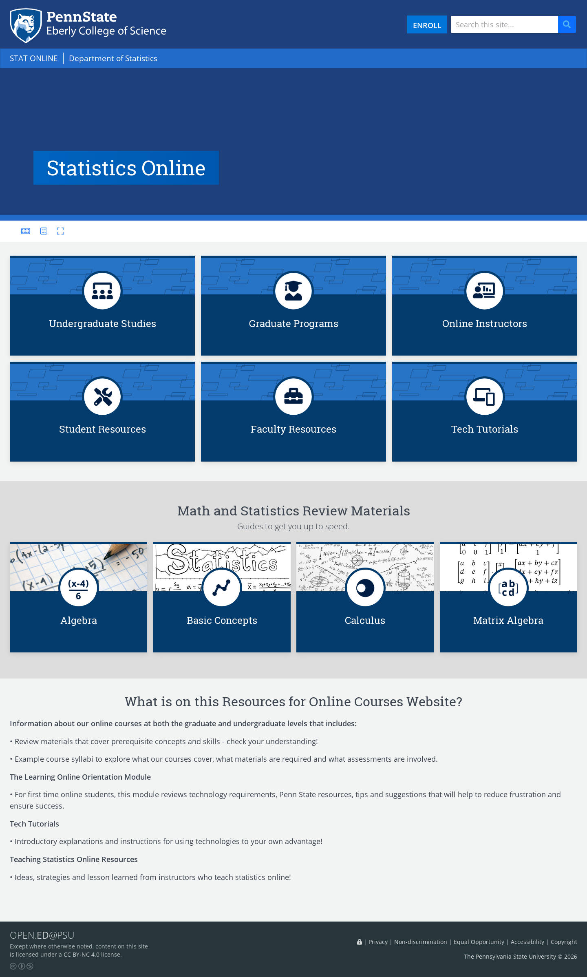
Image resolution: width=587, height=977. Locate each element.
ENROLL (427, 25)
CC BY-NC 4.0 (81, 954)
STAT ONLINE (34, 58)
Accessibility (527, 942)
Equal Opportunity (479, 942)
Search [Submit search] (570, 25)
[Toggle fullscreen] (58, 231)
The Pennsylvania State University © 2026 (520, 956)
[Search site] (504, 24)
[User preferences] (43, 231)
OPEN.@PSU (42, 935)
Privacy (378, 942)
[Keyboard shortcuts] (25, 231)
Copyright (564, 942)
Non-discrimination (420, 942)
